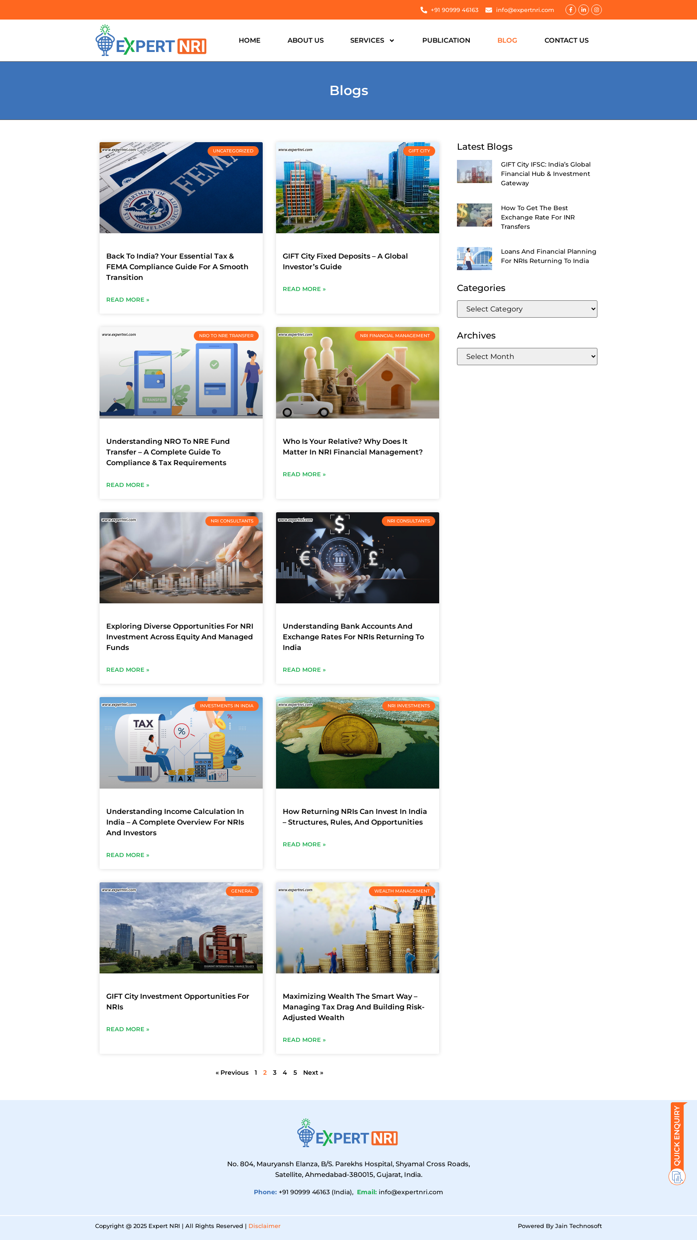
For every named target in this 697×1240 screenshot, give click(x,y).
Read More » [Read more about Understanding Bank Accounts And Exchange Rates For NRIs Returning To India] (304, 669)
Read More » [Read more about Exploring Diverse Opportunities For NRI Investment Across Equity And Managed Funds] (127, 669)
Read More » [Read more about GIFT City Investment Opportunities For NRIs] (127, 1029)
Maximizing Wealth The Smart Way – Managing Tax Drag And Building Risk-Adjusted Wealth (354, 1007)
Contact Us (567, 40)
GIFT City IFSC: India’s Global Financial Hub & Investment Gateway (546, 173)
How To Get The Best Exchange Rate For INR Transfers (538, 217)
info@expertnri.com (411, 1192)
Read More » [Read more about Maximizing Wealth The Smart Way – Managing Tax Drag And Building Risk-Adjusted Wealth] (304, 1039)
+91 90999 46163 (304, 1192)
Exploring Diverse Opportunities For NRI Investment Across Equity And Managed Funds (179, 637)
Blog (507, 40)
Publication (446, 40)
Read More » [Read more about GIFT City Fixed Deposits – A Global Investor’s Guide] (304, 288)
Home (249, 40)
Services (372, 40)
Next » (313, 1073)
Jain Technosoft (578, 1225)
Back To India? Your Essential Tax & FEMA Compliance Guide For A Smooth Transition (177, 267)
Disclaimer (264, 1225)
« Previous (232, 1073)
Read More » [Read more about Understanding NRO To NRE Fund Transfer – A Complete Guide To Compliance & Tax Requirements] (127, 484)
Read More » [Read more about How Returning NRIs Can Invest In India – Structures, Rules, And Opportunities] (304, 844)
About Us (306, 40)
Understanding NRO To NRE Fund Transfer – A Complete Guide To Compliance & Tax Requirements (168, 452)
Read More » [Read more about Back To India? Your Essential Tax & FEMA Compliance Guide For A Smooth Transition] (127, 299)
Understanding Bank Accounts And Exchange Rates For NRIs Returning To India (353, 637)
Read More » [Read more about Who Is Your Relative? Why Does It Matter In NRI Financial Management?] (304, 474)
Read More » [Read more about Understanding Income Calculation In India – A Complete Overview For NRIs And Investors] (127, 854)
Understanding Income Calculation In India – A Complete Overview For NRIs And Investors (175, 822)
